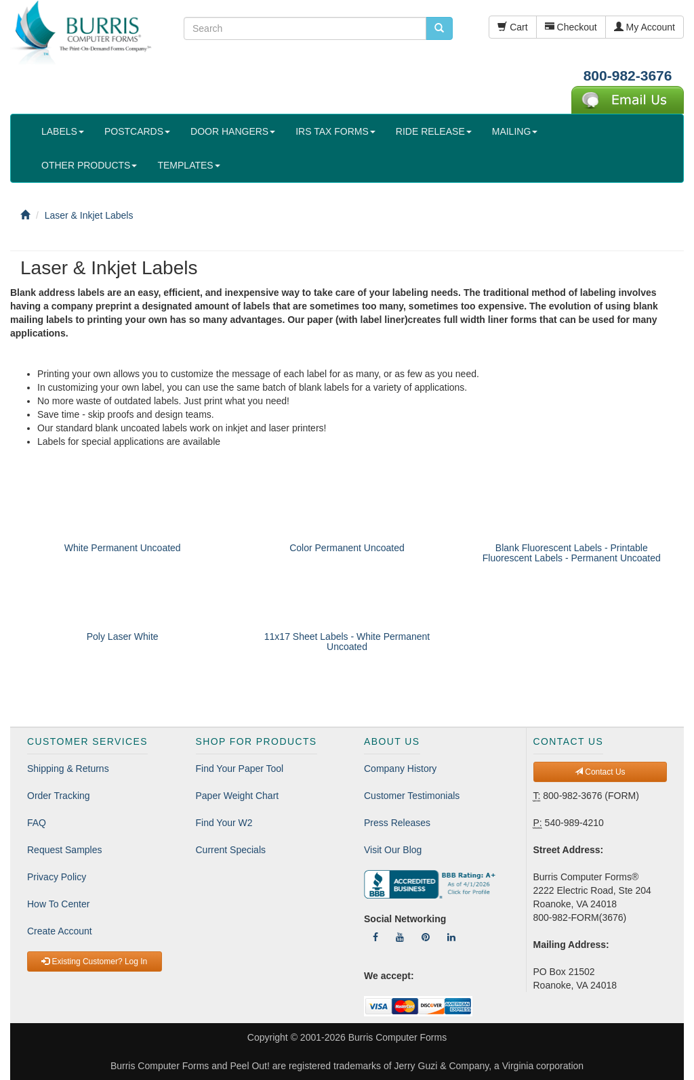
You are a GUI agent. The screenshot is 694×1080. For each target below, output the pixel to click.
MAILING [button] (515, 131)
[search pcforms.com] (439, 28)
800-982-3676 (628, 75)
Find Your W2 (224, 822)
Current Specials (231, 849)
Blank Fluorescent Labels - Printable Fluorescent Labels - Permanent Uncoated (572, 552)
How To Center (58, 904)
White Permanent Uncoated (122, 547)
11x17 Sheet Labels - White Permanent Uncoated (347, 641)
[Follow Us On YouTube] (400, 937)
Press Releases (397, 822)
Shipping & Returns (68, 768)
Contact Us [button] (600, 772)
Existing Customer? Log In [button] (94, 961)
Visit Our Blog (393, 849)
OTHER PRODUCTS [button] (89, 165)
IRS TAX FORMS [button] (335, 131)
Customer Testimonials (412, 795)
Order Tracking (58, 795)
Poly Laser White (123, 636)
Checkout (571, 27)
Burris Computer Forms (397, 1037)
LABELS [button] (62, 131)
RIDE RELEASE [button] (434, 131)
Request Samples (64, 849)
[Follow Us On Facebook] (375, 937)
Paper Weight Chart (237, 795)
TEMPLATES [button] (188, 165)
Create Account (59, 931)
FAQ (36, 822)
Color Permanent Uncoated (347, 547)
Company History (400, 768)
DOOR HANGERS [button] (232, 131)
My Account (644, 27)
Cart (512, 27)
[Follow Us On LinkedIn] (451, 937)
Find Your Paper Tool (240, 768)
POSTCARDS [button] (137, 131)
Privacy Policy (56, 876)
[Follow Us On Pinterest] (425, 937)
